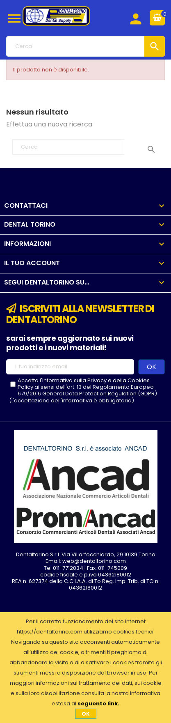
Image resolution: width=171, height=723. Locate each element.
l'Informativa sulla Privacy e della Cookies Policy (84, 383)
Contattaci (26, 205)
